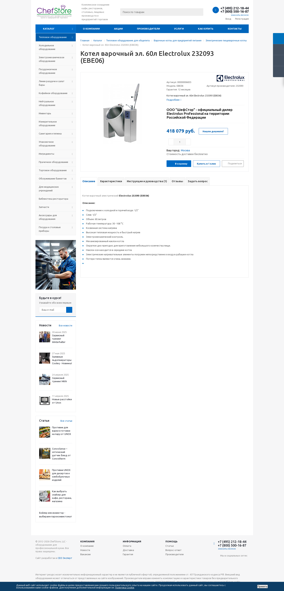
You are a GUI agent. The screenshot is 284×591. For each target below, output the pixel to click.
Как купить (205, 28)
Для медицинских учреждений (49, 188)
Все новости (65, 325)
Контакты (235, 28)
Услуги (179, 28)
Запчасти (44, 207)
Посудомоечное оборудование (48, 71)
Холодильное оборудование (47, 47)
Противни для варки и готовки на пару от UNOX (61, 430)
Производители (148, 28)
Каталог (49, 28)
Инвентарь (45, 113)
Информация (132, 541)
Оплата (127, 546)
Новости (85, 550)
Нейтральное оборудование (47, 103)
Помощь (171, 541)
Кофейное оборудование (53, 93)
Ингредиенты (46, 153)
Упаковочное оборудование (47, 143)
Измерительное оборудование (48, 123)
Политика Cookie (124, 587)
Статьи (169, 546)
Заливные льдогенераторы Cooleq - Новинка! (62, 360)
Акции (118, 28)
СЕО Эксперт (65, 558)
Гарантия (128, 554)
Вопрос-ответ (173, 550)
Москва (185, 150)
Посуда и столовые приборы (50, 229)
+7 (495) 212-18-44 (234, 8)
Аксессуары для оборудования (48, 217)
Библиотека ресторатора (53, 198)
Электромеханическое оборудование (51, 59)
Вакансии (85, 554)
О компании (91, 28)
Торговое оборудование (53, 170)
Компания (87, 541)
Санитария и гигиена (50, 133)
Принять (262, 586)
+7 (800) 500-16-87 (234, 11)
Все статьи (66, 421)
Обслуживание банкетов (53, 178)
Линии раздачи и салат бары (52, 83)
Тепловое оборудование (53, 37)
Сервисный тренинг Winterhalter (58, 338)
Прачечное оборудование (53, 162)
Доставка (128, 550)
